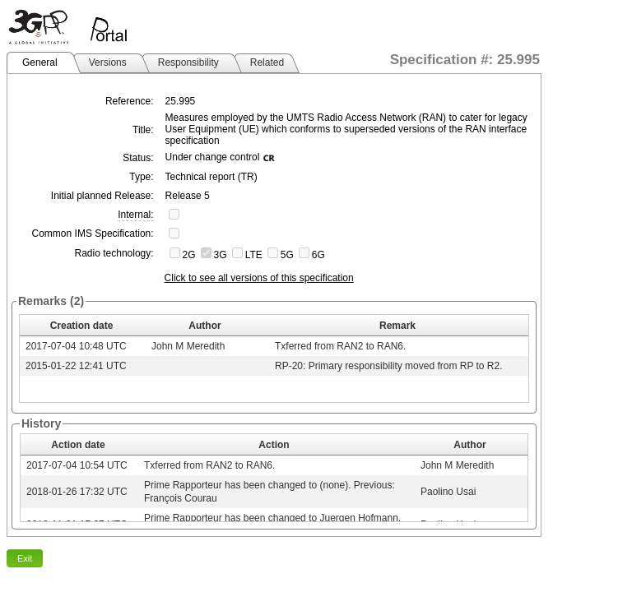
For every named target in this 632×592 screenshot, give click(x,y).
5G (287, 255)
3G (220, 255)
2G (189, 255)
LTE (254, 255)
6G (318, 255)
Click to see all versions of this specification (259, 278)
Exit (24, 558)
